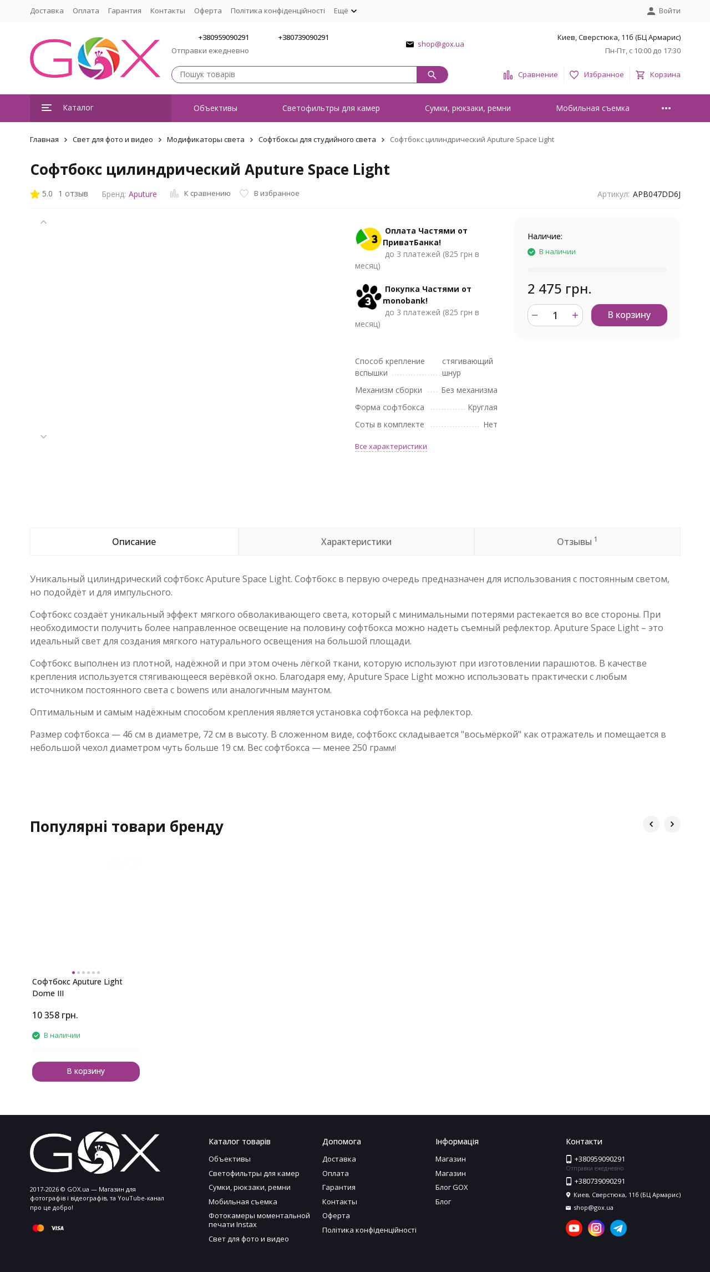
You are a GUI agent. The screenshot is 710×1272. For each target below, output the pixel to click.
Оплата (86, 11)
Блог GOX (451, 1187)
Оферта (208, 11)
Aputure (143, 194)
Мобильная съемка (593, 108)
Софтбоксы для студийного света (317, 139)
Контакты (167, 11)
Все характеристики (391, 446)
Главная (44, 139)
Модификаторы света (206, 139)
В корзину (629, 315)
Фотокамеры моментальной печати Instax (259, 1219)
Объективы (215, 108)
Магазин (450, 1159)
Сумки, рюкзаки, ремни (468, 108)
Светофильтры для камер (331, 108)
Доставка (47, 11)
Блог (443, 1202)
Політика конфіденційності (278, 11)
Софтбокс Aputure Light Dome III (77, 987)
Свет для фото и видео (113, 139)
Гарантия (124, 11)
